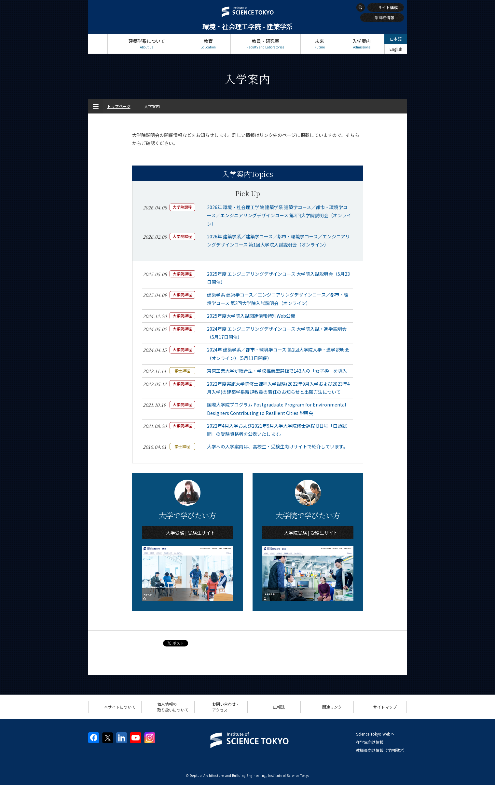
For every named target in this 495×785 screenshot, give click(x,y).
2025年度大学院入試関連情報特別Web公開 (251, 316)
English (396, 49)
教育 (208, 44)
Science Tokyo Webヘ (375, 734)
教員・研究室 (265, 44)
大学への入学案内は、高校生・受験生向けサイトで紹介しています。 (277, 446)
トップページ (97, 44)
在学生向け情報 (369, 742)
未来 (320, 44)
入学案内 (361, 44)
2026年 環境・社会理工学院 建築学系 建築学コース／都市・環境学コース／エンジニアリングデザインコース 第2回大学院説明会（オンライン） (279, 215)
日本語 (396, 39)
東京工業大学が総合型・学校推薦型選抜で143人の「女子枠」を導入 (277, 370)
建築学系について (147, 44)
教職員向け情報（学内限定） (381, 750)
